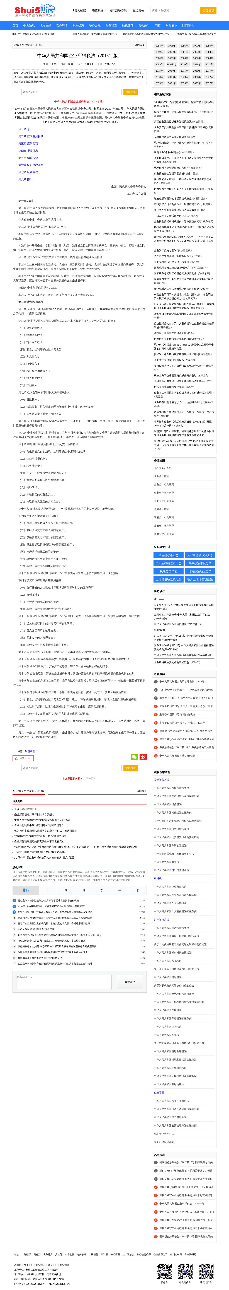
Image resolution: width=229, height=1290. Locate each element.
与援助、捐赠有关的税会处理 (170, 333)
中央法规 (29, 25)
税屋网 (17, 1265)
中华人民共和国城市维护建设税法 (173, 952)
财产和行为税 (161, 919)
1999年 (159, 52)
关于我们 (28, 1265)
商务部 (37, 1254)
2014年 (172, 70)
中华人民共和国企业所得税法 (170, 886)
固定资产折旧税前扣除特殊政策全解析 (175, 210)
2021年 (197, 77)
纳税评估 (127, 25)
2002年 (197, 52)
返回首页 (140, 45)
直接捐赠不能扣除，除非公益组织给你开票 (178, 381)
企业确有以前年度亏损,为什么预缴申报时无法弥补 (182, 402)
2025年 (184, 83)
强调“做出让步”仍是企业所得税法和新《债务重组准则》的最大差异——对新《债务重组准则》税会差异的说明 (75, 846)
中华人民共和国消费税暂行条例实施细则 (176, 837)
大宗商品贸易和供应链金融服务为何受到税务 (146, 34)
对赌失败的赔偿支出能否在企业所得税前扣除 (179, 189)
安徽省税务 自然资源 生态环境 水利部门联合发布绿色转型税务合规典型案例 (57, 946)
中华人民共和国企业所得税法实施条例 (175, 895)
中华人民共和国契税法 (166, 1035)
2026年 (197, 83)
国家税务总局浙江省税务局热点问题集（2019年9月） (183, 273)
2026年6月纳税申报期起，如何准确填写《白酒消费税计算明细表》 (52, 906)
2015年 (184, 70)
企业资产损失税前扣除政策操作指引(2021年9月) (180, 127)
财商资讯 (188, 25)
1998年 (209, 45)
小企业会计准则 (163, 468)
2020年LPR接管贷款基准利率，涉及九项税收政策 (181, 314)
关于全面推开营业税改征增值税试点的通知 (178, 821)
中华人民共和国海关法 (166, 862)
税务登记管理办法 (164, 1133)
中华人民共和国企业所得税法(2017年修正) (177, 624)
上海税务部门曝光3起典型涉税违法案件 (195, 34)
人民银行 (93, 1254)
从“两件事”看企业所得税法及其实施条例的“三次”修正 (44, 857)
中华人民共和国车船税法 (168, 1010)
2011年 (197, 64)
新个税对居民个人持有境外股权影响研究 (176, 289)
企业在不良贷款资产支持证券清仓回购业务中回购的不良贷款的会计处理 (55, 963)
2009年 (159, 64)
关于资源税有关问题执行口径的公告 (174, 985)
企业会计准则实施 (164, 501)
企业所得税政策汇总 (200, 555)
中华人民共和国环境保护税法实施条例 (175, 1076)
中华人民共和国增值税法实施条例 (173, 812)
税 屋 (53, 64)
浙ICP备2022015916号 (59, 1283)
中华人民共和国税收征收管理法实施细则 (176, 1109)
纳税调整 (30, 751)
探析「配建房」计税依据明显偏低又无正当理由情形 (183, 112)
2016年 (197, 70)
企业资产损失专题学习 (166, 250)
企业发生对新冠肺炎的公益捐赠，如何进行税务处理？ (184, 392)
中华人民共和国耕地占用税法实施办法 (175, 1059)
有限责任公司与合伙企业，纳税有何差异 (176, 204)
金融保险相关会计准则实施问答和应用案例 (40, 957)
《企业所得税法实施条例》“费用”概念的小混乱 (40, 852)
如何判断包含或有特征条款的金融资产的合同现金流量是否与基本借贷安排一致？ (60, 935)
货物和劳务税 (161, 779)
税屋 (17, 45)
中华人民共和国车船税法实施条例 (173, 1018)
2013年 (159, 70)
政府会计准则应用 (164, 517)
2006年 (184, 58)
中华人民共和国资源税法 (168, 977)
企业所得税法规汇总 (25, 809)
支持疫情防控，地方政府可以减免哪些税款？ (179, 365)
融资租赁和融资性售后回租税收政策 (174, 198)
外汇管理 (115, 1254)
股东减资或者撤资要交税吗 (169, 387)
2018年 (38, 45)
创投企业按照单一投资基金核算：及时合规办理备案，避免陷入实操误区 (55, 912)
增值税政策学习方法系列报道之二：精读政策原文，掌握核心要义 (51, 940)
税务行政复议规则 (164, 1142)
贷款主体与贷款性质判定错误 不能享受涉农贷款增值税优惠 (48, 900)
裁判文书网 (176, 1254)
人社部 (58, 1254)
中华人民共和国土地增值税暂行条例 (174, 993)
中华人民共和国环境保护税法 (170, 1068)
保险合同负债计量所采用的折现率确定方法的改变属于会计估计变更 (53, 952)
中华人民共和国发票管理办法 (170, 1117)
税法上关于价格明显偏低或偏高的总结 (175, 375)
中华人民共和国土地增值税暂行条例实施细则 (179, 1002)
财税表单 (171, 25)
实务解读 (62, 25)
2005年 (172, 58)
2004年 (159, 58)
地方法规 (45, 25)
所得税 (158, 878)
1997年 (197, 45)
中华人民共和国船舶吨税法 (169, 1084)
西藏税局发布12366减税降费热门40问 (174, 267)
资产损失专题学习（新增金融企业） (174, 256)
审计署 (104, 1254)
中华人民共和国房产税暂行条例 (171, 928)
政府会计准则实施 (164, 534)
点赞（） (26, 758)
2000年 (172, 52)
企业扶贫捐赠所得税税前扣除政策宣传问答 (178, 221)
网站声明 (40, 1265)
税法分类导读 (168, 571)
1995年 (172, 45)
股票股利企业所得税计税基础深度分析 (175, 339)
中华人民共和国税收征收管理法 (171, 1101)
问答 (158, 25)
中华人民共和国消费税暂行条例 (171, 829)
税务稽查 (111, 25)
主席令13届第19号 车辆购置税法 (177, 714)
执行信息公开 (144, 1254)
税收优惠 (78, 25)
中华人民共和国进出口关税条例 (171, 870)
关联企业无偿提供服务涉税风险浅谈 (174, 121)
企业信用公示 (160, 1254)
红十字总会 (128, 1254)
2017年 (209, 70)
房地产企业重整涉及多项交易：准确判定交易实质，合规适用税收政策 (54, 923)
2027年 (209, 83)
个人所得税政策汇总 (168, 563)
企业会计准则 (161, 476)
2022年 (209, 77)
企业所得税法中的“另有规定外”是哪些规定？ (39, 825)
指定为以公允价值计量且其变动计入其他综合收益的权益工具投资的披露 (55, 917)
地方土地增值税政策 (200, 579)
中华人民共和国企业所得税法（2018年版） (183, 1203)
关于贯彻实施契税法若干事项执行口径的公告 (179, 1043)
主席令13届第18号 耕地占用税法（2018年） (183, 722)
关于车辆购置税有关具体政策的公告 (174, 853)
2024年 (172, 83)
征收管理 (159, 1092)
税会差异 (144, 25)
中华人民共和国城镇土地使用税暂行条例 (176, 936)
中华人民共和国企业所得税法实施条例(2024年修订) (42, 820)
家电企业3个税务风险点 (167, 152)
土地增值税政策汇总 (168, 579)
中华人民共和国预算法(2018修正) (177, 755)
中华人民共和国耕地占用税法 (170, 1051)
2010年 (184, 64)
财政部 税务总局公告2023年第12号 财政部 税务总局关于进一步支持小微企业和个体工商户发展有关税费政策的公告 (184, 445)
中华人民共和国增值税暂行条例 (171, 788)
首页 (15, 25)
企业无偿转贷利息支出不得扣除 (171, 262)
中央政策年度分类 (200, 563)
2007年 (197, 58)
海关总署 (81, 1254)
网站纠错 (64, 1265)
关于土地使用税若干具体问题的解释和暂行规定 (180, 944)
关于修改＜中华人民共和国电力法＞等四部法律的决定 (76, 122)
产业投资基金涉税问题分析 (169, 173)
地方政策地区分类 (200, 571)
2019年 (172, 77)
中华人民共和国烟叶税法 (168, 1026)
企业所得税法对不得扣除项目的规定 (34, 814)
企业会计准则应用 (164, 484)
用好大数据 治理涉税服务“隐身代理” (36, 34)
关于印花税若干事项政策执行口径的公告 (176, 969)
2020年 (184, 77)
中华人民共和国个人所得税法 (170, 903)
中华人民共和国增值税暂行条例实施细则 (176, 796)
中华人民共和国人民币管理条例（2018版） (183, 681)
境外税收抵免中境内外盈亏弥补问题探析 (176, 142)
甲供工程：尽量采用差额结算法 (171, 215)
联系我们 (52, 1265)
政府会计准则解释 (164, 525)
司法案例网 (190, 1254)
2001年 (184, 52)
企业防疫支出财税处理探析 (169, 360)
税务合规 (95, 25)
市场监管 (69, 1254)
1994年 (159, 45)
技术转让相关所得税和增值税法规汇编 (175, 354)
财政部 (27, 1254)
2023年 (159, 83)
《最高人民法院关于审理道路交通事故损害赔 (93, 34)
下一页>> (91, 778)
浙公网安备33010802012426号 (29, 1283)
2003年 (209, 52)
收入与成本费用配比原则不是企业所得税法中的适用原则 (45, 830)
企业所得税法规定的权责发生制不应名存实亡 (39, 841)
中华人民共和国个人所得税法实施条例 (175, 911)
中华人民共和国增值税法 (168, 804)
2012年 (209, 64)
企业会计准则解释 (164, 492)
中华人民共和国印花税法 (168, 961)
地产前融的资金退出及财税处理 (171, 167)
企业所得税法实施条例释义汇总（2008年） (178, 662)
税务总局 (48, 1254)
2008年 (209, 58)
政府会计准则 (161, 509)
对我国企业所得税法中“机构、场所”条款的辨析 (40, 836)
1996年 (184, 45)
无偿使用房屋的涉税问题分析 (170, 137)
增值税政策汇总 (169, 555)
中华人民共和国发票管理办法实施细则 (175, 1125)
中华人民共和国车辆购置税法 (170, 845)
